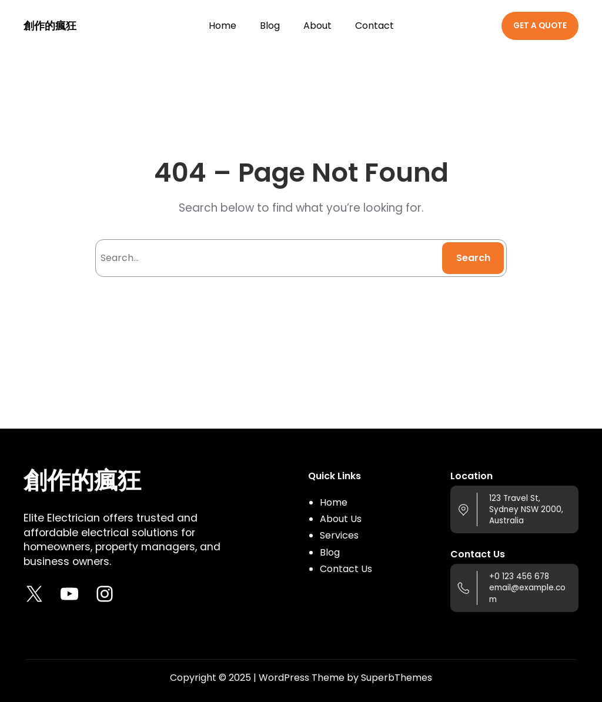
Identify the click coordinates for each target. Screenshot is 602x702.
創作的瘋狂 (50, 26)
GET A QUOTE (540, 25)
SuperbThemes (396, 677)
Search (473, 258)
